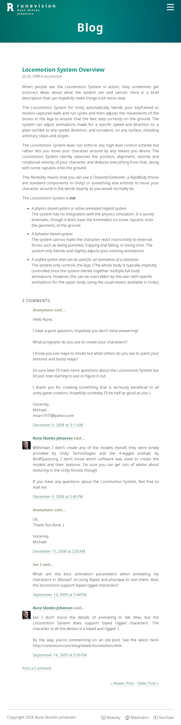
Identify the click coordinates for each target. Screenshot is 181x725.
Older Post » (148, 683)
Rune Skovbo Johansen (53, 438)
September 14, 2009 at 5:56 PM (60, 655)
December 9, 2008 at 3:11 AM (58, 425)
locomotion (53, 76)
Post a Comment (36, 668)
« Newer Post (122, 683)
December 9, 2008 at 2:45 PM (58, 496)
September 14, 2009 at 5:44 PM (60, 594)
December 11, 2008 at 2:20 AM (59, 551)
